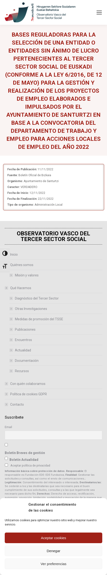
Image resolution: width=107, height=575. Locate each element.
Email (8, 427)
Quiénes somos (19, 265)
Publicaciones (25, 329)
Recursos (22, 371)
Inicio (14, 254)
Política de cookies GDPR (28, 394)
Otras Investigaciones (31, 309)
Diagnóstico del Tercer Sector (37, 298)
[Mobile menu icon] (99, 12)
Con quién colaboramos (27, 384)
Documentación (27, 360)
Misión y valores (27, 275)
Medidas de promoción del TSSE (39, 319)
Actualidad (23, 350)
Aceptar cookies (53, 538)
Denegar (53, 551)
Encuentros (23, 340)
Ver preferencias (53, 564)
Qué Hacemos (18, 288)
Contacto (17, 404)
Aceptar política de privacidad (30, 465)
